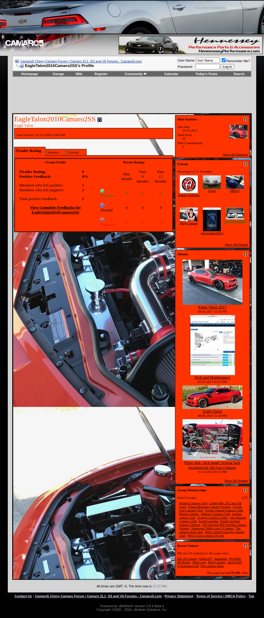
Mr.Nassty (184, 562)
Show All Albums (236, 480)
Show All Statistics (235, 154)
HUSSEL (235, 558)
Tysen (212, 190)
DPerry (235, 190)
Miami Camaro (189, 514)
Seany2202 (234, 562)
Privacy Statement (179, 596)
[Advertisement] (132, 95)
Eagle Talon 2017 (212, 307)
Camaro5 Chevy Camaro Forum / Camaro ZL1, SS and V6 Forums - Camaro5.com (81, 61)
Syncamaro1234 (188, 566)
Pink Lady (199, 562)
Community (136, 74)
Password (185, 66)
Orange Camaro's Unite (212, 517)
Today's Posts (206, 74)
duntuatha (220, 558)
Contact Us (23, 596)
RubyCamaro (189, 223)
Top (251, 596)
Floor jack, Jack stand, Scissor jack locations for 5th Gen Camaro (212, 465)
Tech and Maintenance (212, 377)
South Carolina (208, 521)
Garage (58, 74)
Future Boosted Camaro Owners (209, 506)
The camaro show (212, 566)
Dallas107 (206, 558)
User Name (186, 60)
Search (239, 74)
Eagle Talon (212, 411)
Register (101, 74)
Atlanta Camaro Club (193, 503)
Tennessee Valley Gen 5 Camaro (212, 528)
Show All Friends (236, 244)
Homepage (29, 74)
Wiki (79, 74)
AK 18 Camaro (187, 558)
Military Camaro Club (215, 514)
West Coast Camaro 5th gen (205, 535)
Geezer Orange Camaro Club (224, 510)
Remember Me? (236, 61)
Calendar (171, 74)
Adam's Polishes (189, 195)
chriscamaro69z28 (213, 233)
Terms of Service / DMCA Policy (220, 596)
